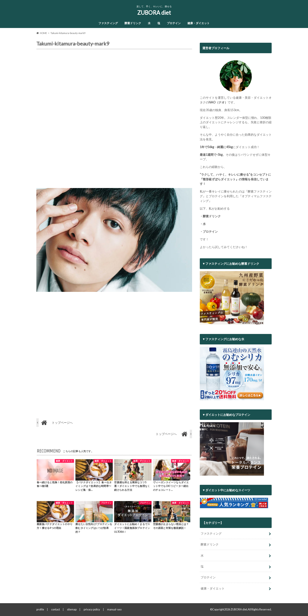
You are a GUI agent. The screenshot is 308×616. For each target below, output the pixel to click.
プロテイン (174, 23)
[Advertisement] (114, 120)
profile (40, 609)
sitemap (72, 609)
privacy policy (92, 609)
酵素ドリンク (132, 23)
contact (55, 609)
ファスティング (108, 23)
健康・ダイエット (198, 23)
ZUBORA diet (154, 12)
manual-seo (114, 609)
